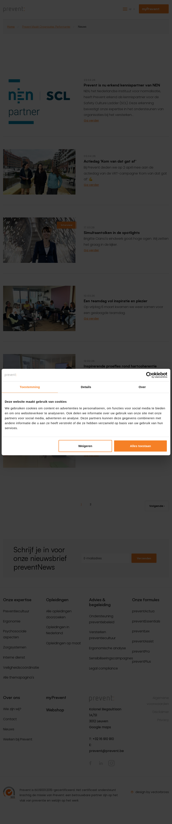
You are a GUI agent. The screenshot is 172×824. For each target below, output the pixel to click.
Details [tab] (86, 387)
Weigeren (85, 445)
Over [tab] (142, 387)
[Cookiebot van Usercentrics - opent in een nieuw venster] (149, 375)
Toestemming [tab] (30, 387)
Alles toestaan (140, 445)
